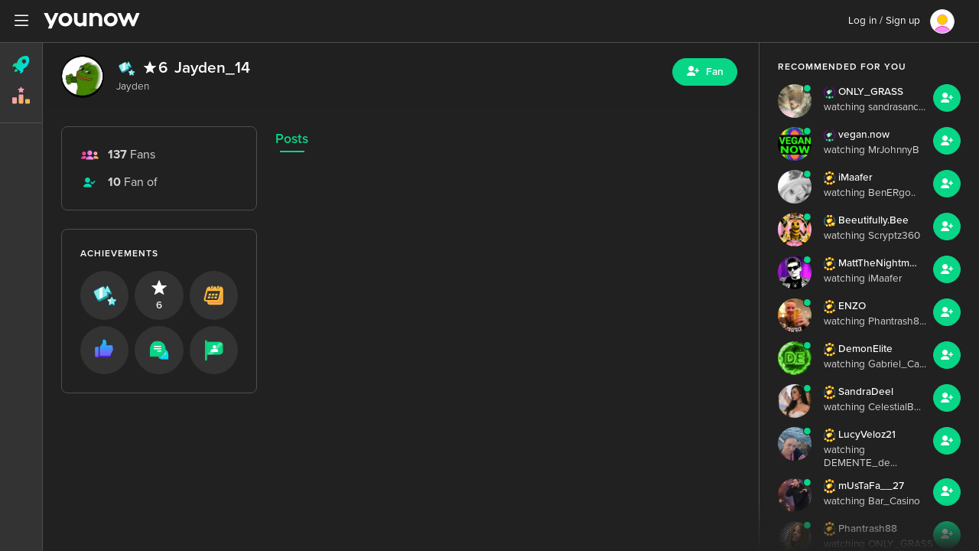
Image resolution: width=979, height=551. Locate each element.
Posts (291, 139)
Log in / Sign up (884, 21)
